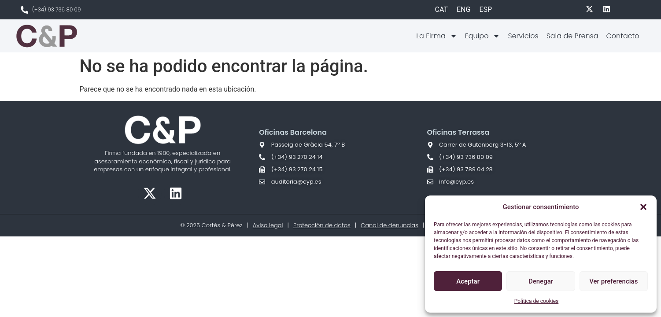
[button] (643, 207)
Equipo (482, 36)
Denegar (540, 281)
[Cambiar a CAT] (441, 10)
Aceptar (468, 281)
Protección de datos (322, 225)
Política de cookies (536, 301)
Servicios (523, 36)
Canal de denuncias (389, 225)
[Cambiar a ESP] (485, 10)
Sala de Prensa (572, 36)
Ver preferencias (613, 281)
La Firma (436, 36)
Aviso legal (268, 225)
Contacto (622, 36)
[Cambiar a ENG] (463, 10)
